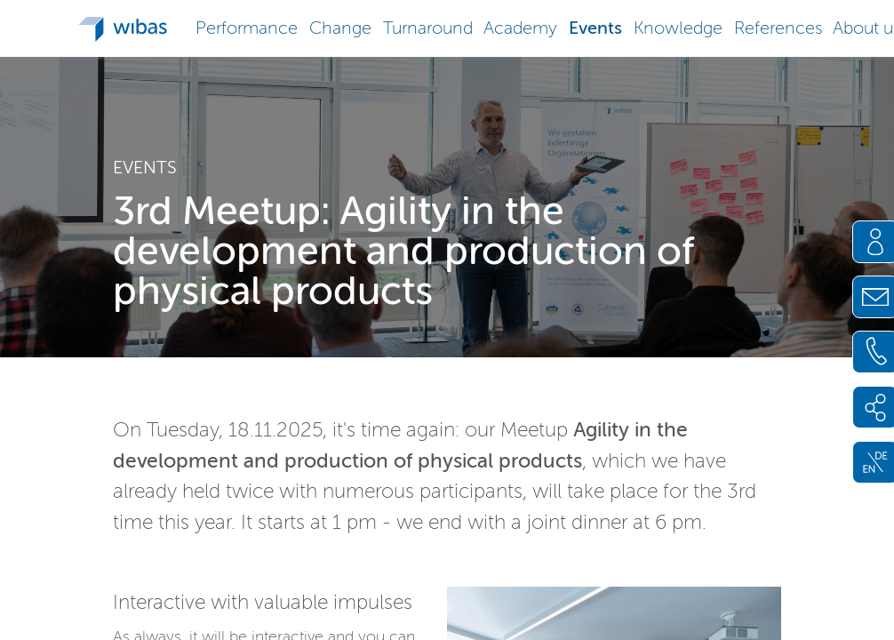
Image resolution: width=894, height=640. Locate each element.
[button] (247, 26)
